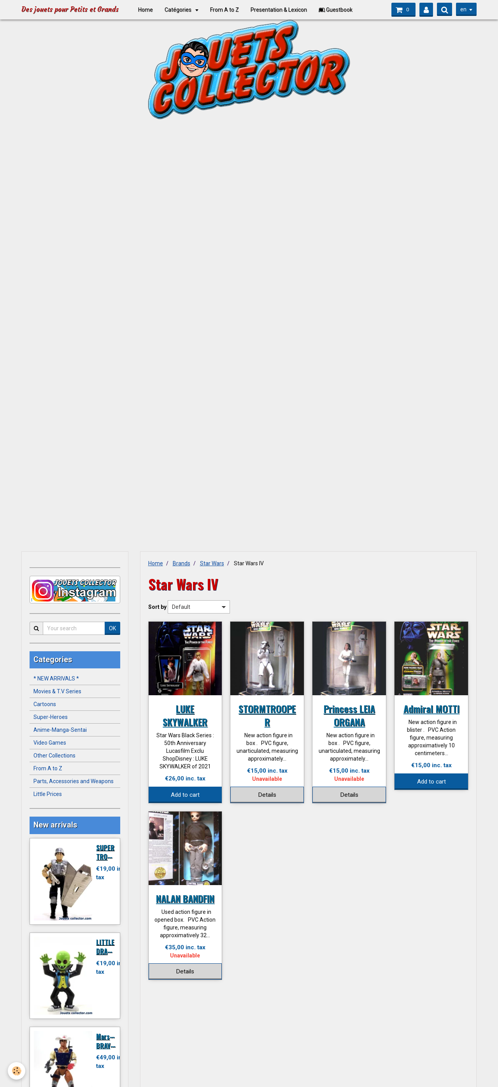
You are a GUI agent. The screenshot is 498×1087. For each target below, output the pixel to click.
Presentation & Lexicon (279, 10)
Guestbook (335, 10)
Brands (181, 563)
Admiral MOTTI (431, 708)
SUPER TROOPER (109, 851)
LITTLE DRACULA (109, 946)
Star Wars (212, 563)
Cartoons (44, 704)
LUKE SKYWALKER (185, 715)
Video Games (49, 743)
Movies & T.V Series (57, 691)
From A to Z (224, 10)
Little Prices (47, 794)
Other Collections (54, 755)
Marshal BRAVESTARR (114, 1040)
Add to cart (185, 794)
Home (145, 10)
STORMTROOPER (267, 715)
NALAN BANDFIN (185, 898)
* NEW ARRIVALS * (56, 678)
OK (112, 628)
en (463, 9)
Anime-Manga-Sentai (60, 730)
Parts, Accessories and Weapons (73, 781)
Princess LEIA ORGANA (349, 715)
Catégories (179, 10)
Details (267, 794)
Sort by (157, 607)
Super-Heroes (50, 717)
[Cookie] (16, 1071)
